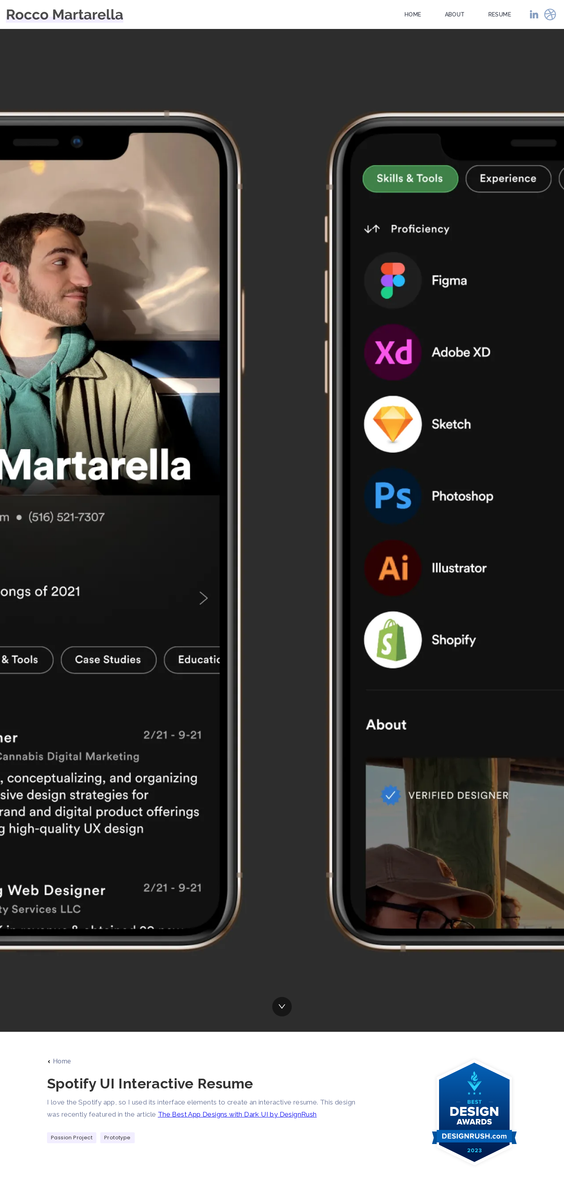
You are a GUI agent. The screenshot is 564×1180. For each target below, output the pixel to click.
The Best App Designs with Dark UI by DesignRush (237, 1114)
